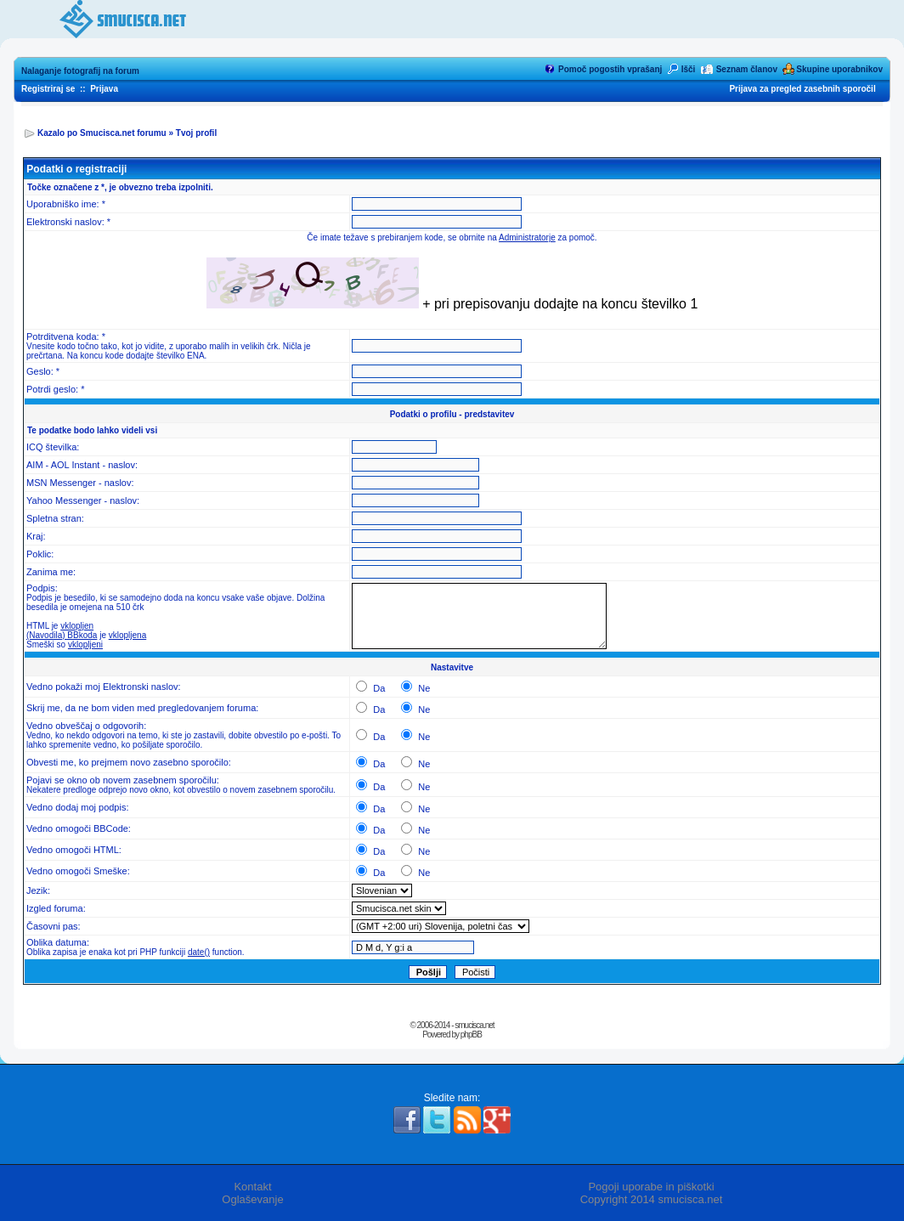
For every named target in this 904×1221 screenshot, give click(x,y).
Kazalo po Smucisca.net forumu (102, 133)
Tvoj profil (196, 133)
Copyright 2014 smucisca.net (651, 1199)
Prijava (104, 88)
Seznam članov (746, 69)
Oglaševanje (252, 1199)
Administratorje (527, 237)
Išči (688, 69)
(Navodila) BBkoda (61, 635)
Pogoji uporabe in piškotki (651, 1186)
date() (199, 952)
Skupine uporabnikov (839, 69)
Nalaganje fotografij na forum (80, 71)
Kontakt (252, 1186)
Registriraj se (48, 88)
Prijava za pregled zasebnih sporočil (802, 88)
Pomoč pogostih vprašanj (610, 69)
